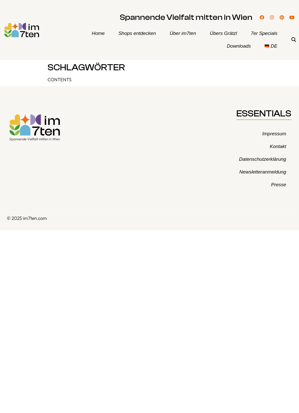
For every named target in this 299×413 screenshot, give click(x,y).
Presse (278, 184)
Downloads (239, 46)
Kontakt (278, 146)
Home (98, 33)
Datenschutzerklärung (262, 159)
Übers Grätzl (223, 33)
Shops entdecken (137, 33)
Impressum (274, 133)
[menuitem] (271, 46)
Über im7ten (183, 33)
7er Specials (264, 33)
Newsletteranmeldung (262, 172)
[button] (293, 40)
